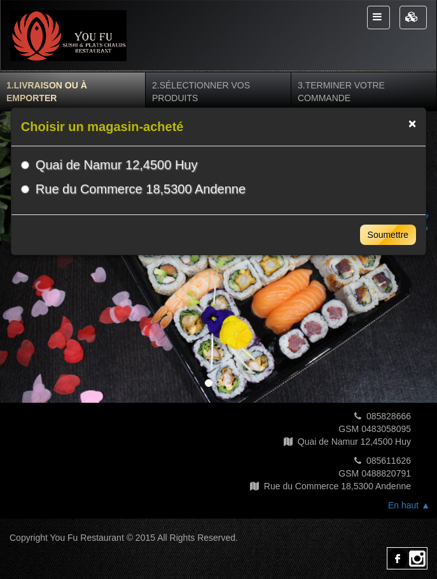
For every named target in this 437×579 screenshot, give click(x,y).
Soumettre (388, 235)
